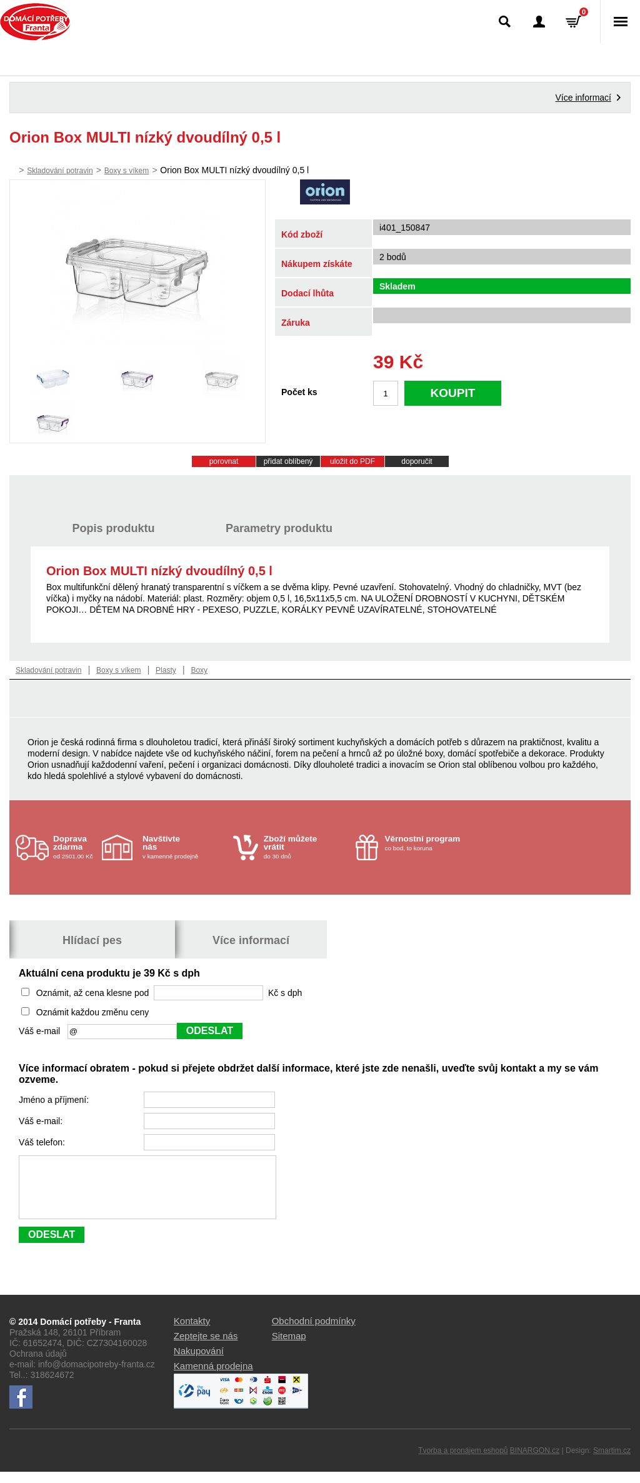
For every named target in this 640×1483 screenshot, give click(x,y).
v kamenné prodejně (184, 847)
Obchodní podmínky (314, 1332)
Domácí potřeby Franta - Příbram (35, 22)
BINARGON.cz (534, 1461)
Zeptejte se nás (206, 1347)
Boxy (199, 670)
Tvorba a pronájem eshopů (463, 1461)
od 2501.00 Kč (76, 847)
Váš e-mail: (42, 1121)
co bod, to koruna (427, 843)
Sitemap (289, 1347)
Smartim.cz (612, 1461)
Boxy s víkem (126, 170)
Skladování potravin (59, 170)
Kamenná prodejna (213, 1377)
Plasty (166, 670)
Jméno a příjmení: (55, 1100)
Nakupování (199, 1362)
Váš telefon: (43, 1142)
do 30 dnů (306, 847)
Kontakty (192, 1332)
